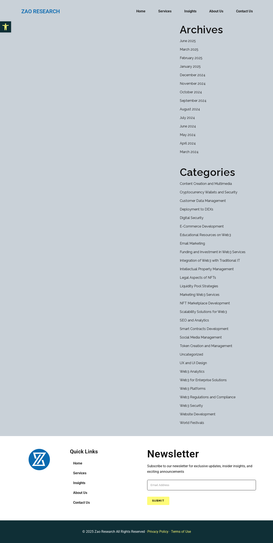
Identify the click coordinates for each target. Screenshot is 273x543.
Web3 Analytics (192, 371)
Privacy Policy (157, 532)
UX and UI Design (193, 363)
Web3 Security (191, 406)
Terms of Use (181, 532)
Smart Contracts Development (204, 329)
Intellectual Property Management (207, 269)
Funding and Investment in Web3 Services (212, 252)
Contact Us (244, 11)
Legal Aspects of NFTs (198, 278)
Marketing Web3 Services (199, 295)
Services (164, 11)
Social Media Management (201, 337)
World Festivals (192, 423)
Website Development (197, 414)
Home (140, 11)
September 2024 (193, 101)
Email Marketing (192, 243)
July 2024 (187, 118)
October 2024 (191, 92)
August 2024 (190, 109)
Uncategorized (191, 354)
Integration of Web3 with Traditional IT (210, 260)
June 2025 (188, 41)
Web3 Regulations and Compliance (207, 397)
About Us (216, 11)
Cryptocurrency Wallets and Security (208, 192)
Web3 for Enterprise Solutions (203, 380)
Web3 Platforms (193, 389)
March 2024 (189, 152)
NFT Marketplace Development (205, 303)
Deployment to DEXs (196, 209)
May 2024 (188, 135)
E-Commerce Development (202, 226)
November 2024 (193, 84)
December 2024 (192, 75)
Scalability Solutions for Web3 (203, 312)
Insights (190, 11)
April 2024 (188, 143)
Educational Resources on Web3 (205, 235)
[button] (5, 26)
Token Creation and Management (206, 346)
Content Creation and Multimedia (206, 184)
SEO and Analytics (194, 320)
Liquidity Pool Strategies (199, 286)
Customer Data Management (203, 201)
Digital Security (191, 218)
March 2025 (189, 49)
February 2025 (191, 58)
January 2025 (190, 66)
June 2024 (188, 126)
